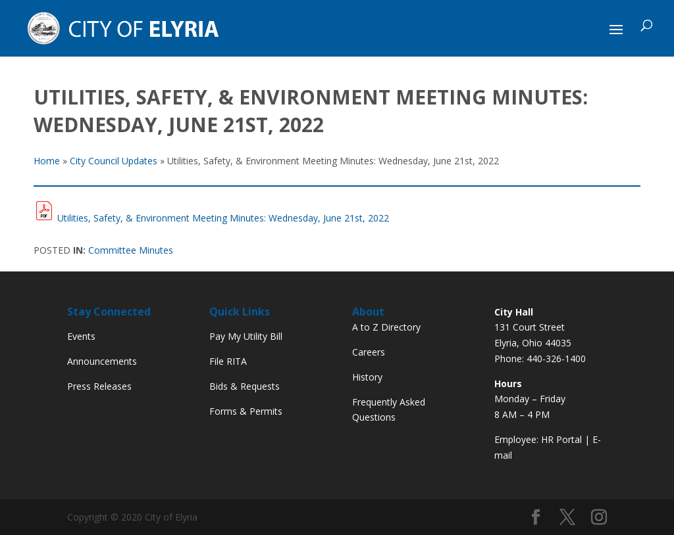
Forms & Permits (245, 411)
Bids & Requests (244, 386)
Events (81, 336)
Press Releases (99, 386)
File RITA (228, 361)
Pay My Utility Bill (245, 336)
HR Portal (561, 439)
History (367, 377)
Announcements (102, 361)
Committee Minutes (130, 250)
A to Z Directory (386, 327)
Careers (368, 352)
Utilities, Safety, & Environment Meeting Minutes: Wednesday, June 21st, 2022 (223, 218)
